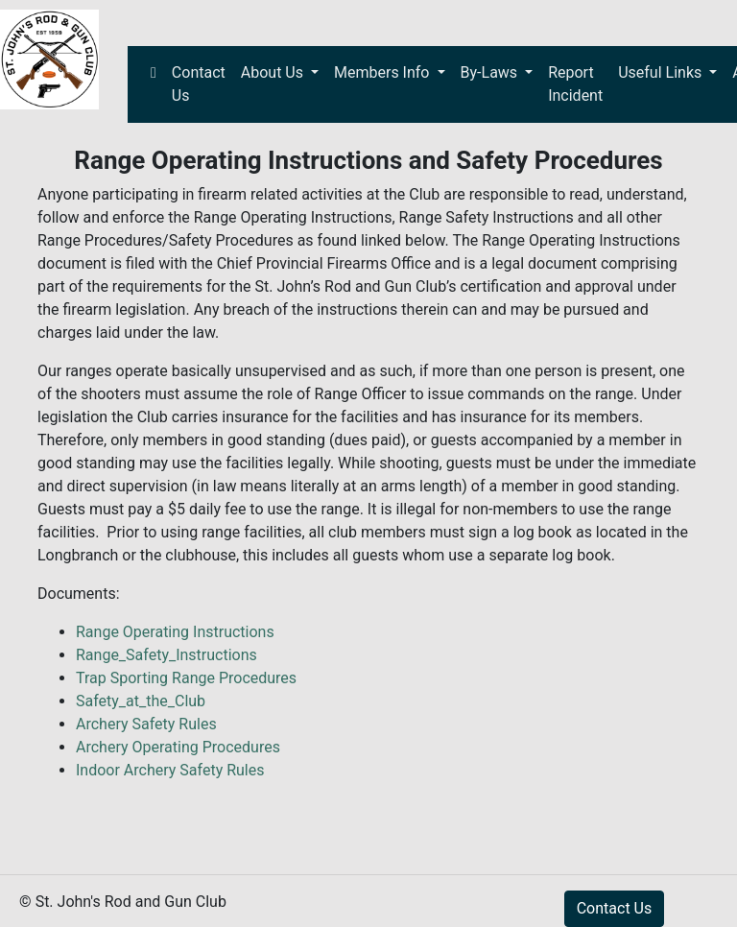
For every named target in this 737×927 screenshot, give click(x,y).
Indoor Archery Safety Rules (170, 770)
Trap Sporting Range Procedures (186, 678)
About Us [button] (274, 72)
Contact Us (199, 84)
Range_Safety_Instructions (166, 655)
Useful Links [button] (661, 72)
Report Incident (575, 84)
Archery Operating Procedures (178, 747)
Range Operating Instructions (175, 632)
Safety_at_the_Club (140, 701)
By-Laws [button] (491, 72)
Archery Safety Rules (146, 724)
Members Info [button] (383, 72)
